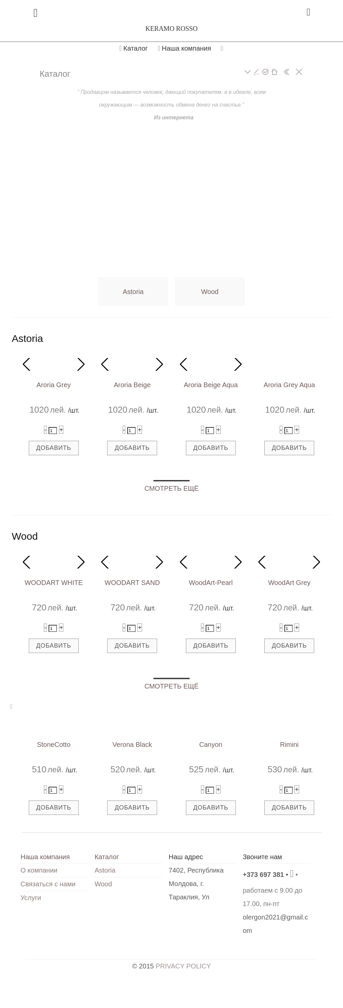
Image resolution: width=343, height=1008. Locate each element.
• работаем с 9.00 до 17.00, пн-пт (272, 889)
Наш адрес (186, 857)
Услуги (30, 897)
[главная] (274, 71)
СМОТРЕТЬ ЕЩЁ (171, 488)
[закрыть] (298, 71)
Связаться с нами (47, 884)
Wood (210, 291)
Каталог (133, 48)
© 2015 (171, 966)
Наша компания (184, 48)
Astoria (133, 291)
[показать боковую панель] (286, 71)
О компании (38, 870)
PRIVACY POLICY (183, 966)
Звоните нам (262, 857)
